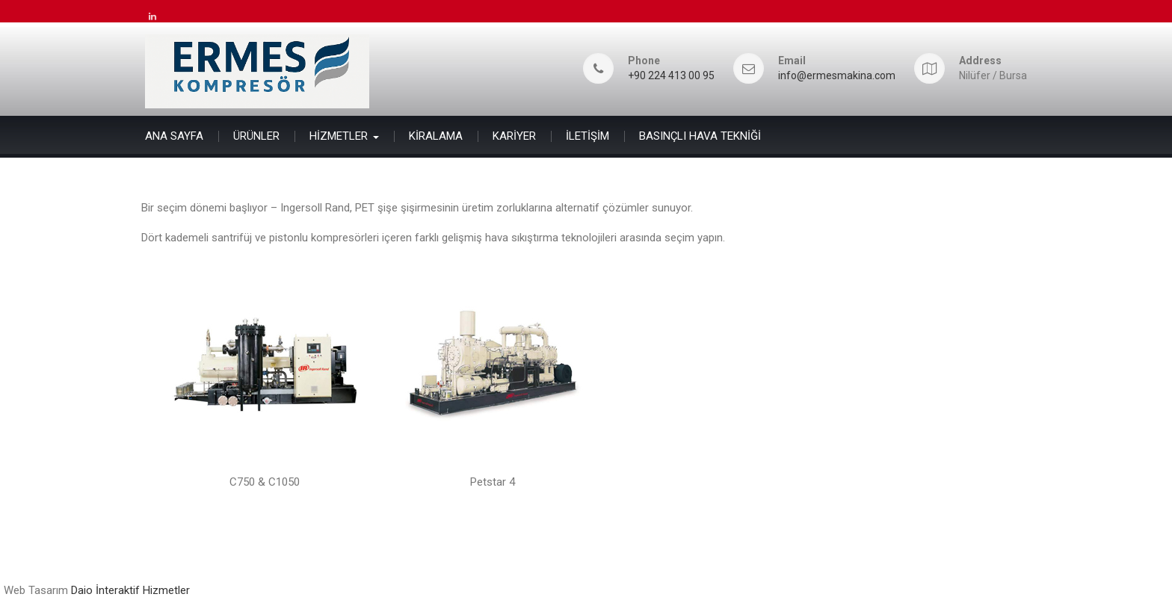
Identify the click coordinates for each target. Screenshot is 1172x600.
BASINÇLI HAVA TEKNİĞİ (700, 136)
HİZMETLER (338, 136)
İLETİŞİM (587, 136)
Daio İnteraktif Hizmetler (130, 590)
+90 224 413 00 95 (671, 76)
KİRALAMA (436, 136)
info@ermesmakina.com (836, 76)
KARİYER (514, 136)
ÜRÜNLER (256, 136)
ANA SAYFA (174, 136)
